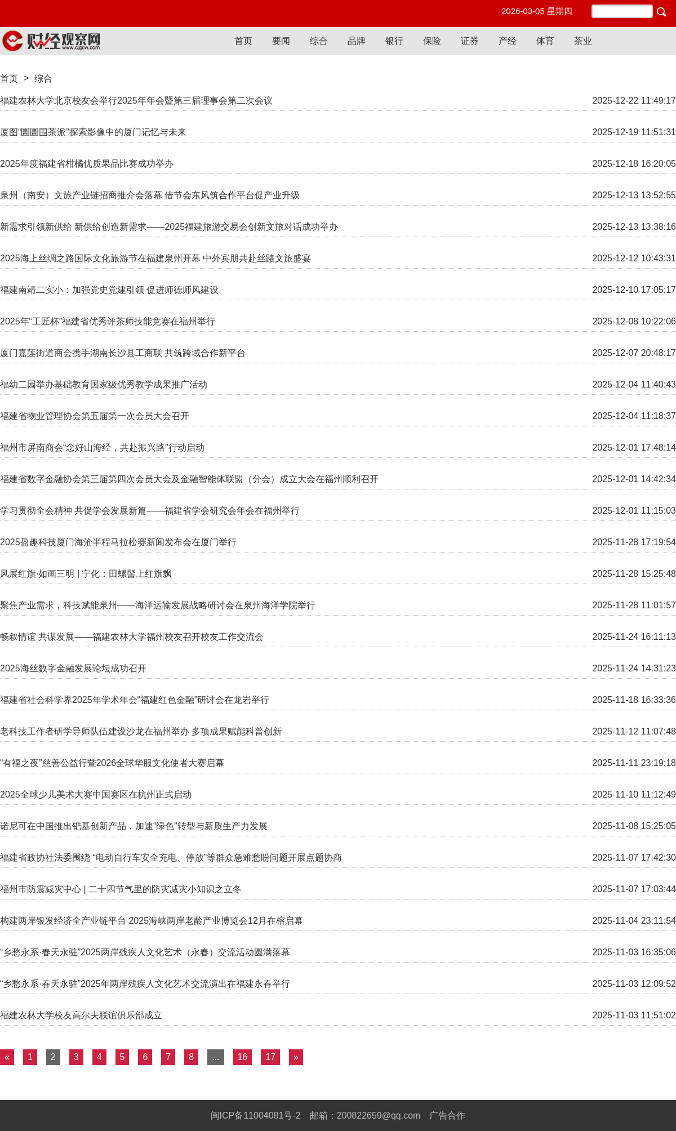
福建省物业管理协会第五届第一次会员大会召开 (94, 416)
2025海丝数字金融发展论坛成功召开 (73, 668)
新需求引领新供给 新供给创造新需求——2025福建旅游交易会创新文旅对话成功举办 (169, 226)
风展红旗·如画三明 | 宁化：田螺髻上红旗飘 (86, 573)
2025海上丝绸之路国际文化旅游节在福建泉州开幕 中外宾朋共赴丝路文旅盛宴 (155, 258)
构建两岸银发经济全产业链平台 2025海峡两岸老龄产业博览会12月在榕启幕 (151, 920)
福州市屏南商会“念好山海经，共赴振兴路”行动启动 (102, 447)
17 (270, 1057)
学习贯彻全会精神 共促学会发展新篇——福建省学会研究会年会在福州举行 (150, 510)
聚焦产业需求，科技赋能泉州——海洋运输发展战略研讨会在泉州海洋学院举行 (157, 605)
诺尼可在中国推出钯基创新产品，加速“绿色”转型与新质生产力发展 (134, 826)
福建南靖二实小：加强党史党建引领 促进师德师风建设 (109, 290)
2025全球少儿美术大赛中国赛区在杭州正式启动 (96, 794)
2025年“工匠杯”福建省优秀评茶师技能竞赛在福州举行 (107, 321)
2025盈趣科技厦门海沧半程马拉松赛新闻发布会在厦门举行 (118, 542)
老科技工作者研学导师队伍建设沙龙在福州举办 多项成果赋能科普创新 (141, 731)
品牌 (357, 41)
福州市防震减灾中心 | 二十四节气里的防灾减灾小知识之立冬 (121, 889)
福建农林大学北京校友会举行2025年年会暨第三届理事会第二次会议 (136, 100)
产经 (508, 41)
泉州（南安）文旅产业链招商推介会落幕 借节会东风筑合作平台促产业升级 (150, 195)
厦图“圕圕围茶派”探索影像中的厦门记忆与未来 (93, 132)
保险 (432, 41)
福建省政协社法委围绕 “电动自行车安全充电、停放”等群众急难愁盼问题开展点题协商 (171, 857)
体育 (545, 41)
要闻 (281, 41)
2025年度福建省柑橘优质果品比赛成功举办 (87, 163)
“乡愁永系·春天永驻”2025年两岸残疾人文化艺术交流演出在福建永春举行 (145, 983)
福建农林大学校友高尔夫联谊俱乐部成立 (81, 1015)
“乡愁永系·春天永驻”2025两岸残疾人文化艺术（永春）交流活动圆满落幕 (145, 952)
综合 (319, 41)
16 (243, 1057)
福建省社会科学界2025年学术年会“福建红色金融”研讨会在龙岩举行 (134, 700)
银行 (394, 41)
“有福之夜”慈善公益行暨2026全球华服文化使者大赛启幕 (112, 763)
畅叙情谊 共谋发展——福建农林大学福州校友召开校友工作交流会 (132, 637)
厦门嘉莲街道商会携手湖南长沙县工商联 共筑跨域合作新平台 (123, 353)
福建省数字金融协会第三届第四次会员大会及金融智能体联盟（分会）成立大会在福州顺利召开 (189, 479)
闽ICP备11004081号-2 (256, 1115)
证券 (470, 41)
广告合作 (447, 1115)
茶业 (583, 41)
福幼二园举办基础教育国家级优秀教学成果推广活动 (103, 384)
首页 (243, 41)
